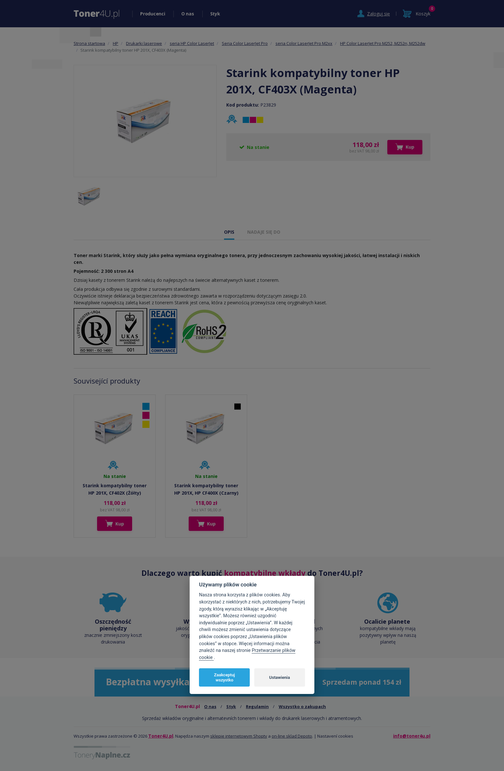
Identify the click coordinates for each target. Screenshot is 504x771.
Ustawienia (279, 677)
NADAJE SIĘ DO (263, 232)
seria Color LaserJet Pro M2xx (303, 43)
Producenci (152, 14)
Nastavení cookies (335, 736)
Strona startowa (89, 43)
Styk (215, 14)
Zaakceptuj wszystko (224, 677)
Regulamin (257, 706)
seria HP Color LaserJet (192, 43)
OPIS (229, 232)
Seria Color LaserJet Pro (245, 43)
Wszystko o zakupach (302, 706)
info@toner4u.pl (411, 736)
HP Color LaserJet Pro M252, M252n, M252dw (382, 43)
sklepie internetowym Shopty (238, 736)
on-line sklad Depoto (292, 736)
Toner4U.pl (160, 736)
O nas (187, 14)
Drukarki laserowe (144, 43)
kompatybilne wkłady (264, 573)
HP (115, 43)
